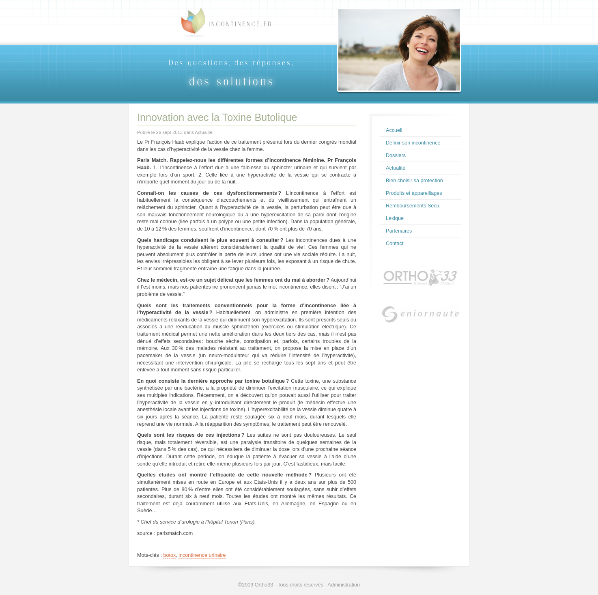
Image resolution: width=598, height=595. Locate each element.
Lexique (395, 218)
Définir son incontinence (413, 143)
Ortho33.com (420, 277)
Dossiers (396, 155)
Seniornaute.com (420, 317)
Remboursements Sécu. (413, 206)
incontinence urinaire (202, 555)
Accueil (394, 130)
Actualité (203, 132)
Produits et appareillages (414, 193)
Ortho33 (264, 585)
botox (169, 555)
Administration (343, 585)
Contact (394, 243)
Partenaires (399, 231)
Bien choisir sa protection (414, 180)
